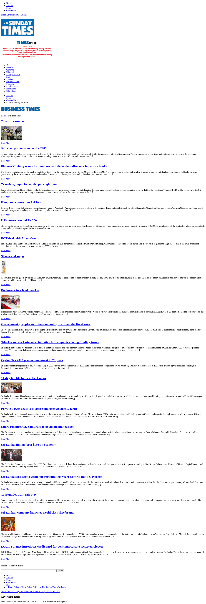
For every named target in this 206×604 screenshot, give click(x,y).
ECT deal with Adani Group (20, 238)
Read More (6, 143)
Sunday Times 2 (13, 74)
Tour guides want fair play (19, 494)
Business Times (12, 81)
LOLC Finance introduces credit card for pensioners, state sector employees (52, 546)
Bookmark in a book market (20, 290)
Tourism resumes (12, 121)
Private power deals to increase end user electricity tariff (39, 408)
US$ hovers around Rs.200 (19, 220)
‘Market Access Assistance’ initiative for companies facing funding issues (50, 342)
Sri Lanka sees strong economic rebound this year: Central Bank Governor (51, 476)
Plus (8, 77)
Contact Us (11, 10)
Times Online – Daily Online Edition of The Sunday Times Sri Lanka (36, 587)
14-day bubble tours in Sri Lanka (23, 378)
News (9, 67)
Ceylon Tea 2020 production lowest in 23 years (32, 360)
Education (11, 91)
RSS (8, 585)
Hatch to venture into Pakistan (21, 202)
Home (8, 3)
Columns (10, 70)
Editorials (10, 15)
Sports (9, 79)
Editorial (10, 72)
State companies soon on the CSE (23, 148)
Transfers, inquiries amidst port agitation (29, 184)
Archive (9, 5)
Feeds (8, 8)
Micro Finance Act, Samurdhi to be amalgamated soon (37, 426)
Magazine (11, 84)
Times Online (21, 15)
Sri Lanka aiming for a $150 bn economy (28, 444)
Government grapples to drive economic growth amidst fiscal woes (45, 324)
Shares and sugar (12, 256)
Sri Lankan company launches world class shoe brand (37, 512)
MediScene (11, 89)
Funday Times (12, 86)
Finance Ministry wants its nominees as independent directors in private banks (54, 166)
